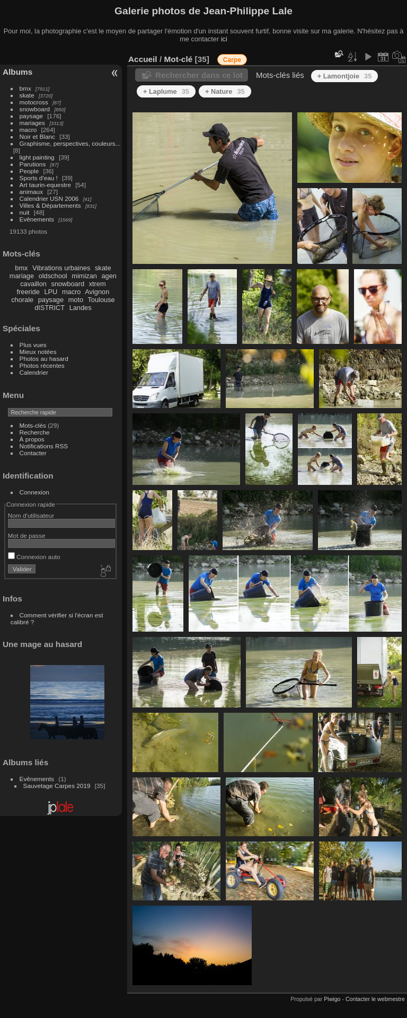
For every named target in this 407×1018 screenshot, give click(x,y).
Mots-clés (33, 425)
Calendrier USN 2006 (49, 198)
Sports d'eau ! (39, 177)
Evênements (37, 219)
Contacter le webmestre (375, 999)
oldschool (53, 276)
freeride (27, 292)
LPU (50, 292)
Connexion (34, 492)
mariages (32, 122)
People (29, 170)
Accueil (142, 59)
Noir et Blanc (37, 136)
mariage (22, 276)
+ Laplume (166, 91)
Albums (17, 71)
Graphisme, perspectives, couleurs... (70, 143)
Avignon (97, 292)
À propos (32, 439)
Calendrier (34, 372)
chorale (22, 300)
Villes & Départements (50, 205)
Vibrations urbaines (61, 268)
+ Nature (225, 91)
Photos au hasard (44, 358)
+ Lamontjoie (344, 76)
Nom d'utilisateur (31, 515)
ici (224, 39)
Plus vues (33, 344)
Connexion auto (34, 556)
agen (108, 276)
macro (28, 129)
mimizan (84, 276)
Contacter (33, 452)
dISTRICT (49, 308)
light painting (37, 157)
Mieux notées (38, 351)
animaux (31, 191)
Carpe (232, 60)
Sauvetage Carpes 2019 (57, 785)
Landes (80, 308)
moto (75, 300)
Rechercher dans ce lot (199, 74)
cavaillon (33, 284)
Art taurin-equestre (45, 184)
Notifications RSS (44, 445)
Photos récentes (42, 365)
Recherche (35, 432)
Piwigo (332, 999)
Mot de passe (27, 535)
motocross (34, 102)
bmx (25, 88)
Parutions (33, 164)
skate (27, 95)
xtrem (97, 284)
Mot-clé (178, 59)
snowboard (35, 108)
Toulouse (100, 300)
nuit (25, 212)
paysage (31, 115)
